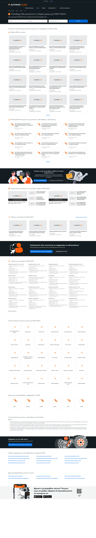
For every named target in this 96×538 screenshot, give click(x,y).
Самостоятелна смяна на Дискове (43, 476)
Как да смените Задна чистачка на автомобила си (75, 478)
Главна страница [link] (11, 10)
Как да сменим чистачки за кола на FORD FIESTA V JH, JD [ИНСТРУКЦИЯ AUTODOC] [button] (40, 198)
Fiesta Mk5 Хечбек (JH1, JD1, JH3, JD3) (16, 264)
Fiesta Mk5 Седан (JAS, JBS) (33, 287)
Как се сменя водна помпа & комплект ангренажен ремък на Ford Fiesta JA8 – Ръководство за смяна (49, 125)
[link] (29, 8)
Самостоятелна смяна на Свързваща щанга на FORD (47, 458)
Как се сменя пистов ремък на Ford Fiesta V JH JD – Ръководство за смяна (77, 134)
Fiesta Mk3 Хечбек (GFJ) (53, 264)
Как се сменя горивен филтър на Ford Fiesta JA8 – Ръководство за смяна (50, 134)
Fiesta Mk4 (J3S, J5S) (32, 275)
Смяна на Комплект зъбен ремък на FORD (16, 462)
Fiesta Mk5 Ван (51, 275)
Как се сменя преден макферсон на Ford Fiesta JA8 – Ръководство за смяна (50, 143)
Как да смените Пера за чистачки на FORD (16, 460)
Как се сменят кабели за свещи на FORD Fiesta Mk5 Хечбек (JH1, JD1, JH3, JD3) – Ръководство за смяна (76, 125)
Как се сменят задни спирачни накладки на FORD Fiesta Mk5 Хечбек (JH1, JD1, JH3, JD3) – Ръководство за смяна (23, 153)
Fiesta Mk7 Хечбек (11, 275)
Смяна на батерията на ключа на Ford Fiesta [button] (41, 192)
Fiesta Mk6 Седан (11, 287)
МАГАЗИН (46, 1)
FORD (21, 10)
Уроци (17, 10)
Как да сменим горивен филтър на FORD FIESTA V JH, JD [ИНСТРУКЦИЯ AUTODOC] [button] (41, 203)
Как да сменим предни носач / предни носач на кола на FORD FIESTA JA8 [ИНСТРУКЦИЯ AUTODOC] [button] (81, 203)
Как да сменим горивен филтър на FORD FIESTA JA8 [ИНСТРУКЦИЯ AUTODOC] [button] (81, 198)
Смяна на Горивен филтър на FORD (72, 462)
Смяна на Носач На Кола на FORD (43, 462)
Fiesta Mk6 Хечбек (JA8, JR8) (34, 264)
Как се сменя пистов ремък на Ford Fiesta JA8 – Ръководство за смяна (77, 143)
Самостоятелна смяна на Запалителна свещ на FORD (19, 458)
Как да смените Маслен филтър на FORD (73, 460)
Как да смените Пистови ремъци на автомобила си (18, 478)
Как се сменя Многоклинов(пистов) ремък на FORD (18, 456)
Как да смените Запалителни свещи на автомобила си (47, 478)
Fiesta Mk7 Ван (51, 298)
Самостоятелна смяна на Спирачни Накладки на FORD (76, 458)
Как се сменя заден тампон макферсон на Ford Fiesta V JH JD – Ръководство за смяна (77, 153)
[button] (52, 8)
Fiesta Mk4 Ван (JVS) (12, 298)
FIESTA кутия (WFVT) (12, 311)
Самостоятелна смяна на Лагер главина (73, 476)
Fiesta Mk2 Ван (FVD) (73, 298)
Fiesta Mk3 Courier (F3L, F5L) (74, 287)
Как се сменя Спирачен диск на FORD (43, 456)
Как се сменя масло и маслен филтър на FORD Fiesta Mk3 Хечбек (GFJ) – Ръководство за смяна (24, 125)
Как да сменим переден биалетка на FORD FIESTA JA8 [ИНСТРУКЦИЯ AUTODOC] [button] (81, 193)
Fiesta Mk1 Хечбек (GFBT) (33, 298)
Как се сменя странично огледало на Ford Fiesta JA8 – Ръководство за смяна (23, 134)
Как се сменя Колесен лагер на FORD (72, 456)
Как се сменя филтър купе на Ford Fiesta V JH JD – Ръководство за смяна (24, 143)
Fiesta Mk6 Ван (72, 275)
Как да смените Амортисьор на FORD (43, 460)
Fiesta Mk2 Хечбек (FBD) (53, 287)
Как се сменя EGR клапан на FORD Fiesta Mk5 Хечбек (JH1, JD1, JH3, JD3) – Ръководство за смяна (51, 153)
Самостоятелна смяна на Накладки (15, 476)
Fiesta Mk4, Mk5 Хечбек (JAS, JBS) (75, 264)
